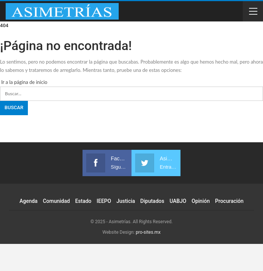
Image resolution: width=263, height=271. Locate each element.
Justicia (125, 201)
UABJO (178, 201)
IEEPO (104, 201)
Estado (83, 201)
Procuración (229, 201)
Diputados (152, 201)
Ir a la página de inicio (23, 82)
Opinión (201, 201)
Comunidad (56, 201)
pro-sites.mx (148, 232)
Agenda (29, 201)
